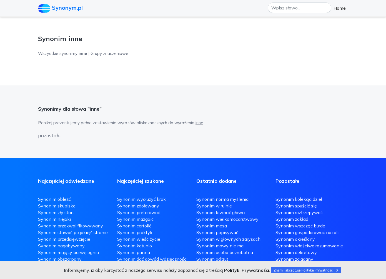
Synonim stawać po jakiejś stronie (73, 232)
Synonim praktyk (134, 232)
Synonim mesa (211, 226)
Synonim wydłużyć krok (141, 199)
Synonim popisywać (217, 232)
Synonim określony (295, 239)
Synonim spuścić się (296, 206)
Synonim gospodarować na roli (307, 232)
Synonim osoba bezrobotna (224, 252)
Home (340, 8)
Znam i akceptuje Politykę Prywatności (304, 270)
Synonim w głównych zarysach (228, 239)
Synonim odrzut (212, 259)
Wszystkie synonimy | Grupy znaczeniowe (83, 53)
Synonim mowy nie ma (220, 245)
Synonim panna (133, 252)
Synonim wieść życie (138, 239)
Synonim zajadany (294, 259)
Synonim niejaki (54, 219)
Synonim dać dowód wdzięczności (152, 259)
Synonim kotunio (134, 245)
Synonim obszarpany (60, 259)
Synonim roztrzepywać (299, 212)
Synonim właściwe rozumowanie (309, 245)
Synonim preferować (138, 212)
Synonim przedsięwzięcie (64, 239)
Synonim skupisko (57, 206)
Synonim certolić (134, 226)
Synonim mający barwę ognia (68, 252)
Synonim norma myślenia (222, 199)
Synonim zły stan (56, 212)
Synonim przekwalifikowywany (70, 226)
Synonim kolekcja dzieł (298, 199)
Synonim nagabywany (61, 245)
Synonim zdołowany (138, 206)
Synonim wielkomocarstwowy (227, 219)
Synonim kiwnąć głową (220, 212)
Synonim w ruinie (214, 206)
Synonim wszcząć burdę (300, 226)
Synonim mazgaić (135, 219)
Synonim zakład (291, 219)
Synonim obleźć (54, 199)
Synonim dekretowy (296, 252)
